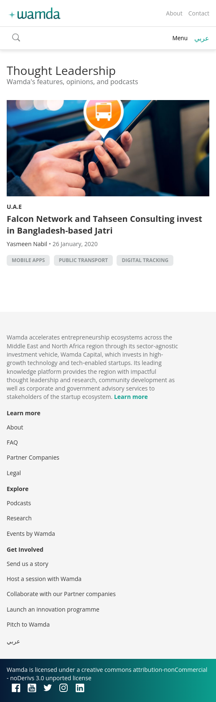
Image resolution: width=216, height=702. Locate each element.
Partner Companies (33, 457)
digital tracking (145, 260)
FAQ (12, 442)
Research (19, 518)
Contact (198, 13)
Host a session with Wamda (44, 579)
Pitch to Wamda (28, 624)
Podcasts (19, 503)
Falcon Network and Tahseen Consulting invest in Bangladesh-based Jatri (104, 224)
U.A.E (14, 207)
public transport (83, 260)
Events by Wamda (31, 533)
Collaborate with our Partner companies (61, 594)
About (174, 13)
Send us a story (27, 564)
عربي (201, 38)
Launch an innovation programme (53, 609)
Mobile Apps (28, 260)
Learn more (131, 397)
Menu (180, 38)
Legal (14, 473)
